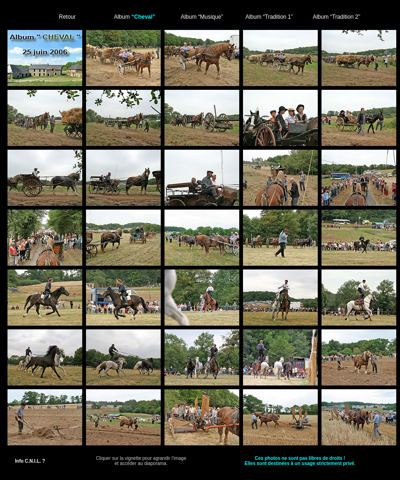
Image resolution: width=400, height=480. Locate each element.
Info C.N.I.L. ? (30, 461)
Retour (67, 17)
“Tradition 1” (278, 17)
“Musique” (210, 17)
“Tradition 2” (345, 17)
